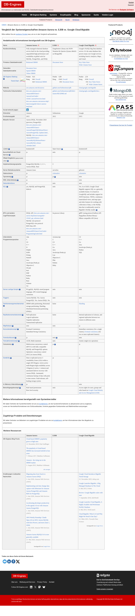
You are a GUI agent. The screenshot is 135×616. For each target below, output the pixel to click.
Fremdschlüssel (8, 337)
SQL (4, 187)
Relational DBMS (32, 62)
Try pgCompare (121, 82)
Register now (121, 117)
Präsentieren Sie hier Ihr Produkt (121, 125)
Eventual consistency (91, 332)
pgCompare (113, 73)
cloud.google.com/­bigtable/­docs (89, 91)
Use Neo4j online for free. (121, 41)
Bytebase (76, 20)
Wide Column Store (85, 65)
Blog (76, 15)
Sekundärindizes (9, 183)
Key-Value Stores (94, 82)
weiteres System (22, 34)
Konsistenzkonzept (10, 329)
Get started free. (121, 99)
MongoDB (58, 20)
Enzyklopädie (65, 15)
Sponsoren (85, 15)
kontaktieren (43, 404)
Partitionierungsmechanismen (13, 304)
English (131, 2)
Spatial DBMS (31, 71)
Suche (96, 15)
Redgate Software (127, 10)
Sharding (82, 303)
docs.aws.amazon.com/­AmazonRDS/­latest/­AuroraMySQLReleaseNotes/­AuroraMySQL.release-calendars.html (37, 140)
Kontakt (51, 582)
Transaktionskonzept (10, 341)
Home (24, 15)
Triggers (6, 298)
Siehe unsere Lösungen (105, 589)
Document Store (58, 62)
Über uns (14, 582)
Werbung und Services (27, 582)
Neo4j (67, 20)
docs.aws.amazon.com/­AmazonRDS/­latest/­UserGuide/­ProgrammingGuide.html (36, 231)
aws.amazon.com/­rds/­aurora (35, 88)
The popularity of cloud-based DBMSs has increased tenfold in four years (38, 450)
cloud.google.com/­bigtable (87, 88)
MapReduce (7, 326)
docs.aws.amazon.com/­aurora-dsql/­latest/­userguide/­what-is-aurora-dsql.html (37, 103)
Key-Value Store (84, 62)
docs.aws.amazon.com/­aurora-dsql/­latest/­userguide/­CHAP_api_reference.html (37, 215)
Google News (46, 546)
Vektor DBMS (30, 73)
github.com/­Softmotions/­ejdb (62, 88)
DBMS (4, 25)
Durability (6, 358)
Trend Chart (15, 81)
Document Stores (68, 82)
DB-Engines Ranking (38, 15)
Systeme (53, 15)
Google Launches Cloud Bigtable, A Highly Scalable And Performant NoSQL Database (90, 504)
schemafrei (56, 173)
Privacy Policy (42, 582)
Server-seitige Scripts (11, 289)
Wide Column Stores (95, 84)
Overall (37, 79)
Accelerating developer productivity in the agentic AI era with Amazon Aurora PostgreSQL (37, 505)
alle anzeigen (46, 469)
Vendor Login (107, 15)
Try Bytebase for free (121, 59)
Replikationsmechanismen (12, 315)
